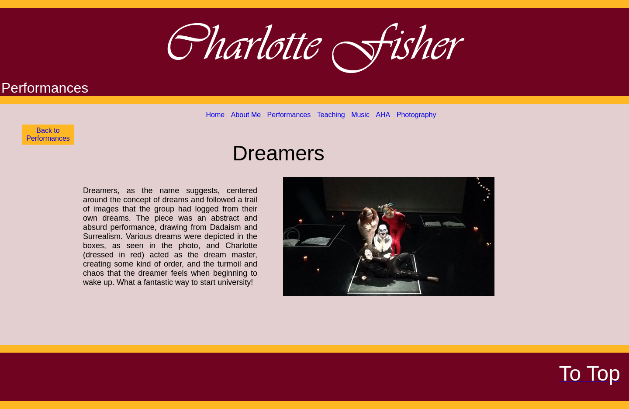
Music (360, 114)
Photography (416, 114)
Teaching (331, 114)
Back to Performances (48, 134)
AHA (383, 114)
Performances (289, 114)
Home (215, 114)
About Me (246, 114)
